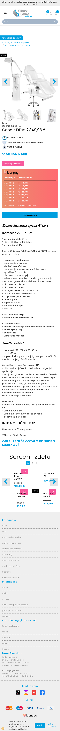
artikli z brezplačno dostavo (15, 604)
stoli (4, 531)
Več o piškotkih (52, 725)
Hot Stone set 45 (48, 495)
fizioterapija (7, 554)
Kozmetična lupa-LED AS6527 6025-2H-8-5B (20, 479)
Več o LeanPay (9, 205)
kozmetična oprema (12, 548)
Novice (5, 649)
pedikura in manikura (12, 537)
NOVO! (3, 55)
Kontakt (5, 643)
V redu (40, 725)
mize (4, 525)
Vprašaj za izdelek (13, 163)
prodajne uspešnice (12, 610)
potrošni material (10, 560)
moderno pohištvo (11, 566)
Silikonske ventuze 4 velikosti (21, 498)
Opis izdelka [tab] (30, 215)
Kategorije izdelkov (11, 37)
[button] (54, 82)
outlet (5, 593)
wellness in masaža (11, 543)
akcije (5, 587)
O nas (5, 631)
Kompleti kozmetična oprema (18, 45)
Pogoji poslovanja (10, 626)
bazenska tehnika (10, 577)
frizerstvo (6, 572)
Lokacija (6, 637)
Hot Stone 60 (49, 475)
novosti (5, 599)
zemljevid (6, 616)
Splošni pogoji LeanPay (27, 205)
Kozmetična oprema (20, 43)
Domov (5, 43)
